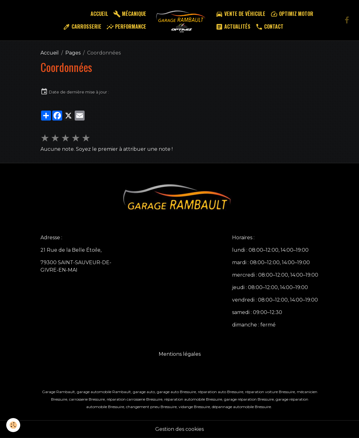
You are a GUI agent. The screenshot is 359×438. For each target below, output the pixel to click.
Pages (73, 53)
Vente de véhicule (240, 14)
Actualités (233, 27)
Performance (126, 27)
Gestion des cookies (179, 429)
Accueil (99, 13)
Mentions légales (180, 354)
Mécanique (129, 14)
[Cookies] (13, 425)
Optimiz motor (291, 14)
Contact (269, 27)
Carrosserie (82, 27)
